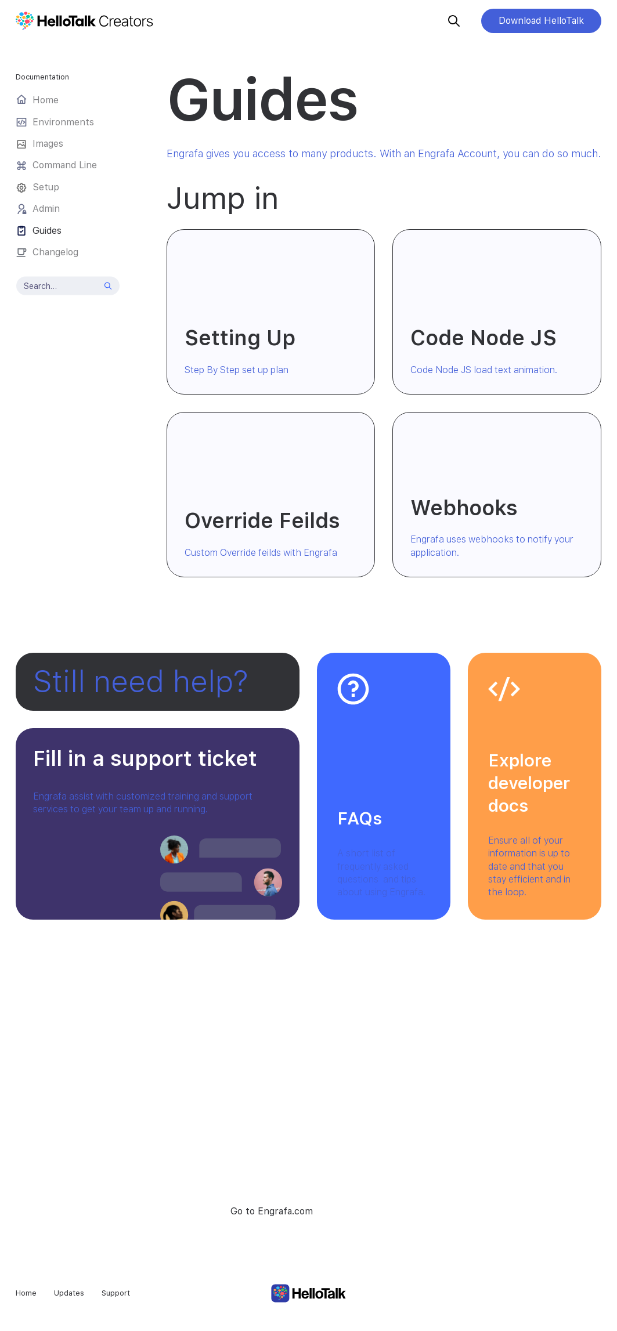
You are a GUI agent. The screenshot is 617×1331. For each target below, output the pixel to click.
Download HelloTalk (541, 20)
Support (116, 1293)
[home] (91, 20)
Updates (69, 1293)
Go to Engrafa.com (271, 1211)
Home (26, 1293)
